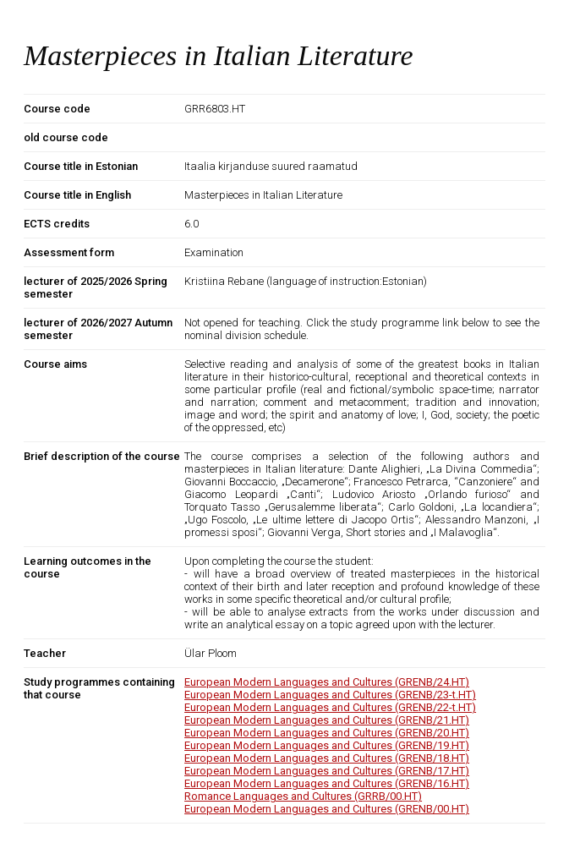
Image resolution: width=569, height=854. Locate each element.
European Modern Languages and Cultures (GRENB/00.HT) (326, 808)
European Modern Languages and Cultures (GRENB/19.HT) (326, 745)
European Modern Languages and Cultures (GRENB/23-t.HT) (330, 694)
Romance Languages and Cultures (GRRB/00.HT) (303, 796)
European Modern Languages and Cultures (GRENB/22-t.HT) (330, 707)
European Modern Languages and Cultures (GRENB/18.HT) (326, 758)
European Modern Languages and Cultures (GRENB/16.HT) (326, 783)
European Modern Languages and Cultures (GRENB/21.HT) (326, 720)
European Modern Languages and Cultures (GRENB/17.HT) (326, 770)
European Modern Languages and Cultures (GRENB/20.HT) (326, 732)
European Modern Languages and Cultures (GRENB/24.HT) (326, 682)
